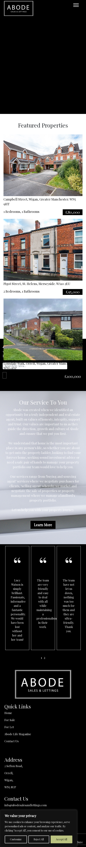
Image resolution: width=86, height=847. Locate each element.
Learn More (43, 524)
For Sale (9, 720)
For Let (9, 727)
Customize (16, 839)
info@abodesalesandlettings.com (25, 805)
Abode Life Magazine (17, 734)
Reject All (39, 839)
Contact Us (11, 741)
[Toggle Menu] (76, 5)
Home (8, 713)
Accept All (61, 839)
